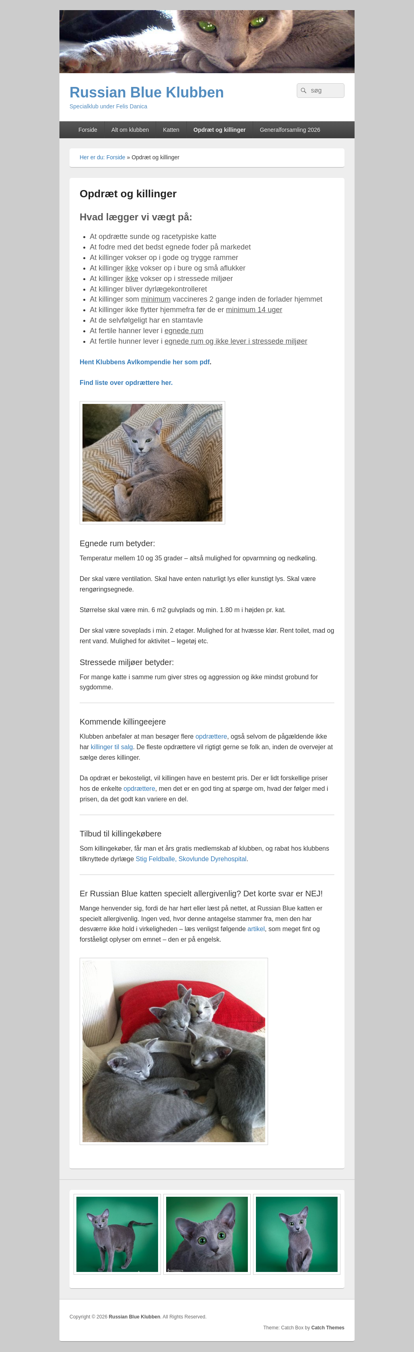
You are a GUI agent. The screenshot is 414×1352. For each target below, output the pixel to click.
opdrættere (211, 736)
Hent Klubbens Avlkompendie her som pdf (145, 362)
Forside (87, 130)
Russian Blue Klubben (147, 92)
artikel (256, 928)
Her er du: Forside (102, 157)
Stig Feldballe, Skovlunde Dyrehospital (191, 859)
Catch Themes (327, 1328)
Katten (171, 130)
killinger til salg (112, 747)
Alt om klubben (130, 130)
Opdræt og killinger (220, 130)
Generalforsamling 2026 (290, 130)
